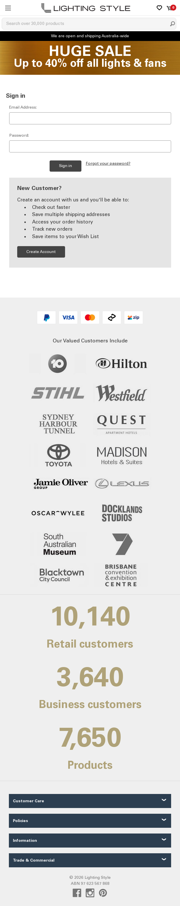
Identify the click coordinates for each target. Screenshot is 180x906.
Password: (19, 135)
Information (25, 840)
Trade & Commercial (33, 860)
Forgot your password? (108, 163)
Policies (20, 820)
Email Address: (23, 107)
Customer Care (28, 801)
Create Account (41, 251)
